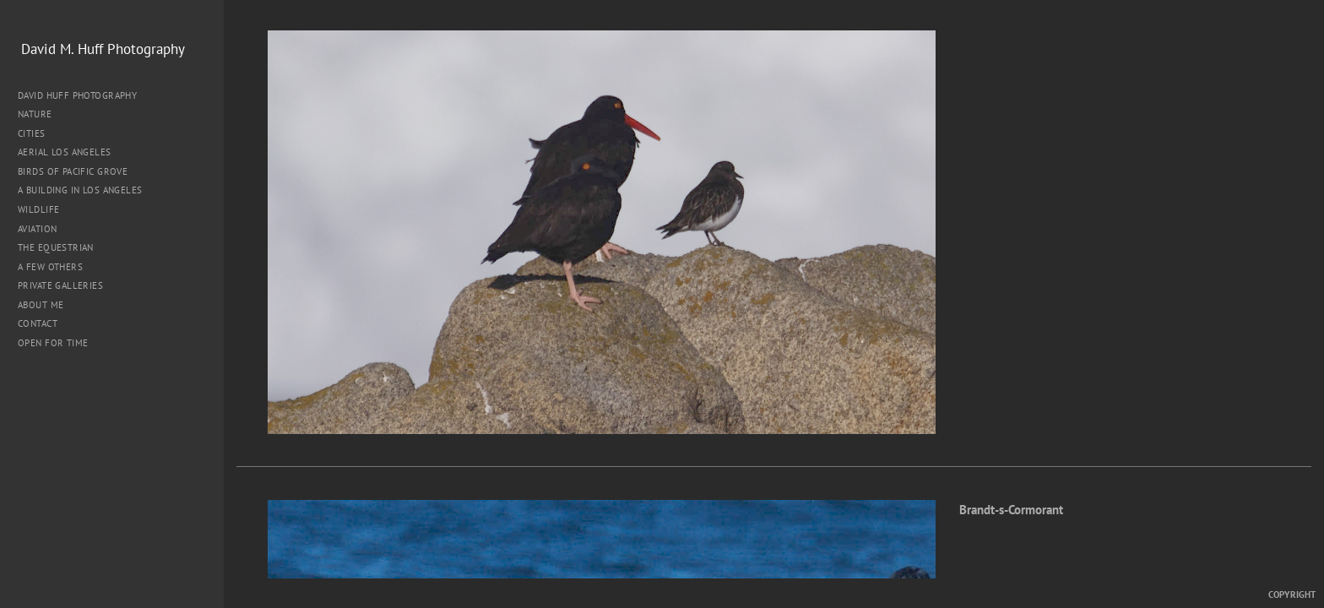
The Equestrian (56, 247)
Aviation (37, 229)
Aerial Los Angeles (64, 152)
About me (40, 305)
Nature (41, 114)
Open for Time (53, 343)
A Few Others (50, 267)
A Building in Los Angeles (80, 190)
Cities (37, 133)
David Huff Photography (77, 95)
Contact (37, 323)
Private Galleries (60, 285)
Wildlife (38, 209)
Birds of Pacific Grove (73, 171)
